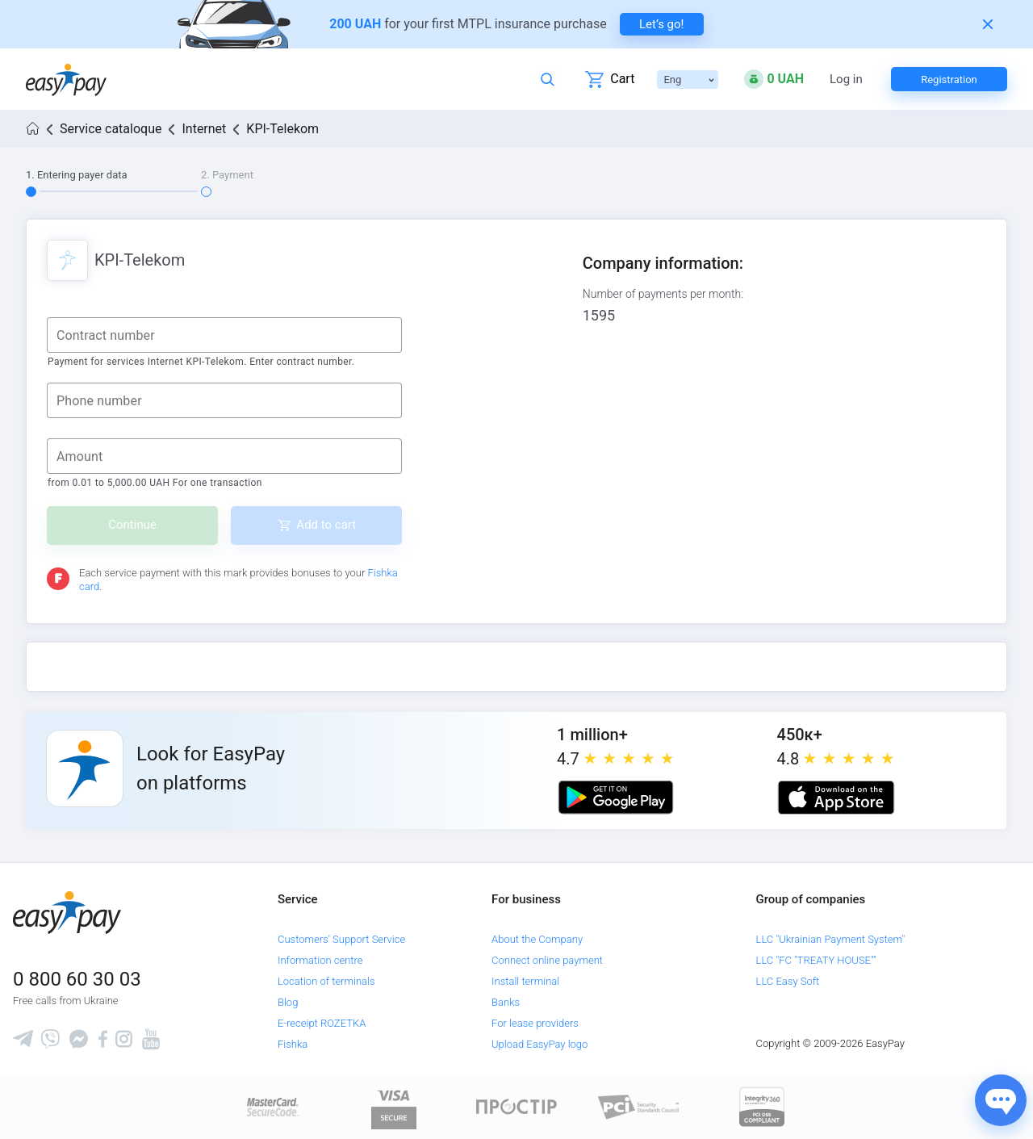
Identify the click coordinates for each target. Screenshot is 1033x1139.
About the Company (537, 939)
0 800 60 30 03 (77, 979)
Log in (846, 79)
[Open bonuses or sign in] (773, 79)
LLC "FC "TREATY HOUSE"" (816, 960)
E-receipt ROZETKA (322, 1023)
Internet (204, 128)
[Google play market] (616, 797)
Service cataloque (110, 128)
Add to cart (326, 524)
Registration (949, 79)
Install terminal (525, 981)
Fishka (292, 1044)
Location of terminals (326, 981)
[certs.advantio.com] (761, 1106)
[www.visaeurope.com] (393, 1106)
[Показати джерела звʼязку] (1001, 1100)
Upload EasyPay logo (539, 1044)
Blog (288, 1002)
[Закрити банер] (987, 24)
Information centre (320, 960)
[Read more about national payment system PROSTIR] (516, 1106)
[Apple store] (836, 797)
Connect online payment (547, 960)
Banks (505, 1002)
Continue (132, 524)
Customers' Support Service (341, 939)
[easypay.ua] (66, 79)
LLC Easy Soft (788, 981)
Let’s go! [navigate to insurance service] (661, 24)
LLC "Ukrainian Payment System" (830, 939)
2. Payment (227, 175)
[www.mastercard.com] (271, 1106)
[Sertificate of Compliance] (639, 1106)
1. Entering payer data (77, 175)
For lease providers (535, 1023)
